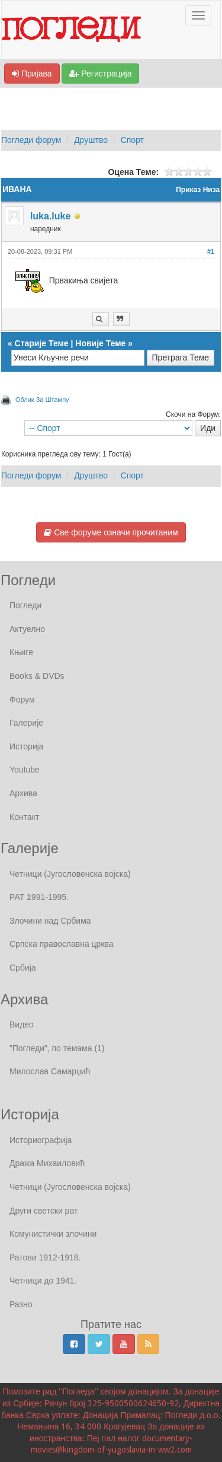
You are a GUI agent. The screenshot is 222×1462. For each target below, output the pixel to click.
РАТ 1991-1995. (39, 897)
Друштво (91, 140)
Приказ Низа (198, 190)
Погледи (25, 605)
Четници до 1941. (42, 1280)
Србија (22, 967)
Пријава (32, 73)
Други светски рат (43, 1210)
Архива (23, 793)
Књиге (21, 652)
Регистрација (100, 73)
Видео (21, 1024)
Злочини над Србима (50, 920)
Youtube (24, 769)
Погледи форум (31, 140)
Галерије (26, 722)
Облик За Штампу (42, 399)
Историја (26, 746)
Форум (22, 699)
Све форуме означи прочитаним (111, 532)
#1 (210, 251)
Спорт (132, 140)
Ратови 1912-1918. (45, 1257)
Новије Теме (100, 343)
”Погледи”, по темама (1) (57, 1048)
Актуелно (27, 629)
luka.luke (50, 216)
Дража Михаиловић (47, 1163)
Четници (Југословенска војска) (70, 874)
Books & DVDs (37, 676)
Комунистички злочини (52, 1233)
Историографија (40, 1140)
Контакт (24, 817)
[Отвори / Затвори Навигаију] (198, 15)
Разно (20, 1304)
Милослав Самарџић (49, 1071)
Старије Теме (42, 343)
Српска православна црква (61, 944)
